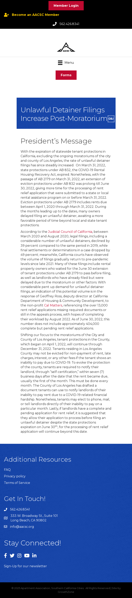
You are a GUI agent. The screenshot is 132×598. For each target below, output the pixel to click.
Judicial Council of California (70, 232)
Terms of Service (17, 483)
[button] (66, 5)
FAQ (7, 470)
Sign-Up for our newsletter (25, 566)
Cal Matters (53, 305)
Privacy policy (15, 476)
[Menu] (66, 62)
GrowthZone (66, 591)
